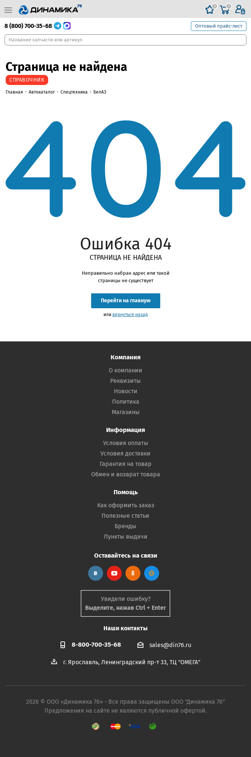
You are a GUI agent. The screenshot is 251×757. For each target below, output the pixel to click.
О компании (125, 370)
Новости (125, 391)
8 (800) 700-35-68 (28, 25)
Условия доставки (125, 453)
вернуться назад (130, 314)
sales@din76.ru (170, 645)
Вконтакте (95, 573)
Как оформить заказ (125, 505)
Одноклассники (133, 573)
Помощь (126, 492)
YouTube (114, 573)
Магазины (126, 412)
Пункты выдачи (126, 536)
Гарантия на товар (126, 463)
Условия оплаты (125, 443)
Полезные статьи (125, 515)
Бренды (125, 526)
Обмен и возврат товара (125, 474)
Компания (125, 357)
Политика (125, 401)
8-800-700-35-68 (96, 645)
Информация (125, 430)
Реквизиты (125, 380)
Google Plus (151, 573)
